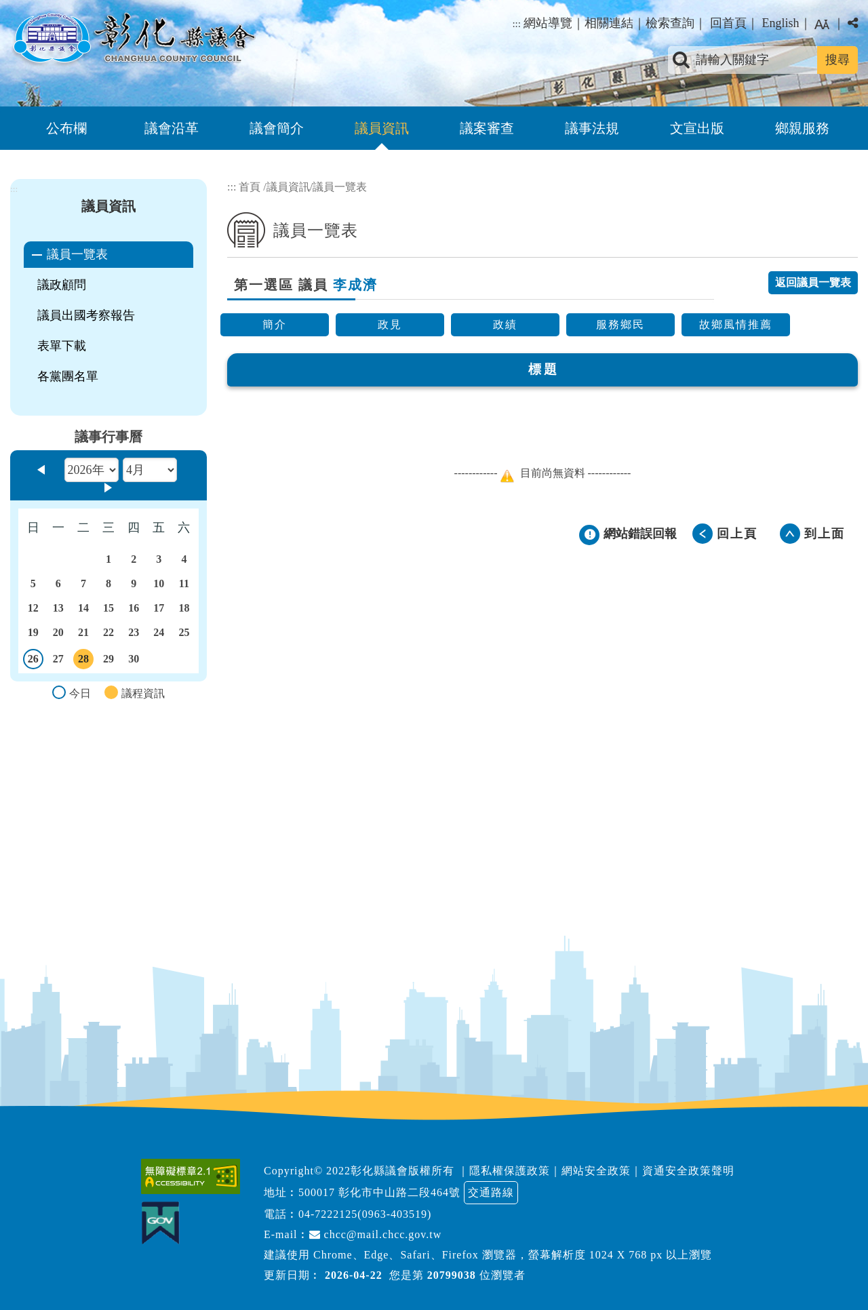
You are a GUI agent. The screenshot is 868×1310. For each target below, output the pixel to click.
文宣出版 (697, 128)
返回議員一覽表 (813, 282)
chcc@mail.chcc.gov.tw (375, 1234)
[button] (434, 1103)
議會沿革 (171, 128)
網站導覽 (548, 23)
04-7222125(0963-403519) (364, 1214)
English (780, 23)
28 (83, 661)
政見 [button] (390, 324)
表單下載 (61, 346)
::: (516, 23)
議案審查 (487, 128)
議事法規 (592, 128)
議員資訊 (382, 128)
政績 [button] (505, 324)
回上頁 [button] (737, 533)
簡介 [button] (274, 324)
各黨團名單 (67, 376)
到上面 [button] (824, 533)
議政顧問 (61, 285)
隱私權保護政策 (509, 1170)
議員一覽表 (77, 254)
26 (33, 661)
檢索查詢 (670, 23)
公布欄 (66, 128)
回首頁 (728, 23)
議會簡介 (277, 128)
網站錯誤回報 (640, 533)
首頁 (249, 187)
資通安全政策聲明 (688, 1170)
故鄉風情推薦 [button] (735, 324)
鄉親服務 (802, 128)
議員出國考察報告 (86, 315)
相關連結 (609, 23)
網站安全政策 (596, 1170)
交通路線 (491, 1192)
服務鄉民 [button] (620, 324)
